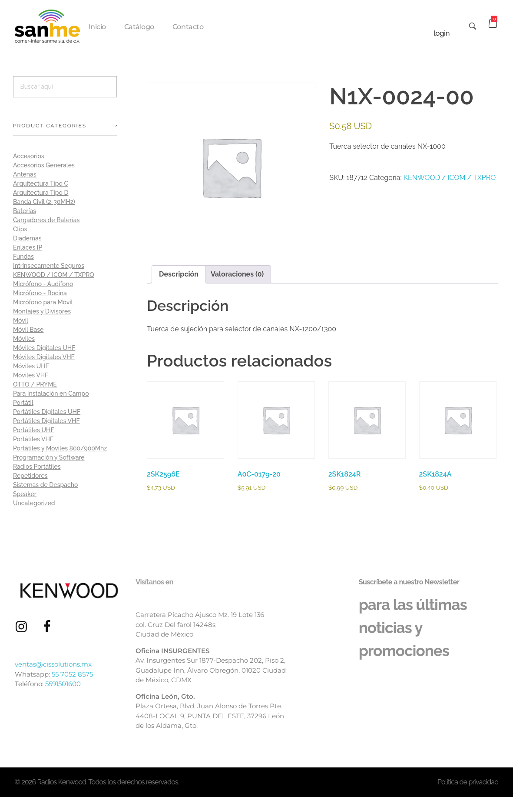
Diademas (27, 238)
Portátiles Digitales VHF (46, 420)
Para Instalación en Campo (51, 393)
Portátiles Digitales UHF (46, 411)
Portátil (23, 402)
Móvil (20, 320)
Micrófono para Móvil (43, 302)
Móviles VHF (30, 375)
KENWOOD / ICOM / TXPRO (450, 177)
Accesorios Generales (44, 165)
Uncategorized (34, 503)
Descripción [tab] (179, 274)
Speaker (24, 493)
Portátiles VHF (33, 439)
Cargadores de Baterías (46, 220)
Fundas (23, 256)
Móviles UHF (31, 366)
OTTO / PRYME (35, 384)
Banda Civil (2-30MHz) (44, 201)
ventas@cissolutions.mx (53, 664)
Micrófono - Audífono (43, 283)
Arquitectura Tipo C (40, 183)
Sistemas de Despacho (45, 484)
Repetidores (30, 475)
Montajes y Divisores (42, 311)
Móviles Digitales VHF (44, 356)
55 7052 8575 (72, 674)
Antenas (24, 174)
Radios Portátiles (37, 466)
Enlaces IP (27, 247)
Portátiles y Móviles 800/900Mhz (60, 448)
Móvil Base (28, 329)
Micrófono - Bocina (40, 293)
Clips (20, 229)
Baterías (24, 210)
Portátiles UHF (33, 430)
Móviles (24, 338)
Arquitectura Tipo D (40, 192)
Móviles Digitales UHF (44, 347)
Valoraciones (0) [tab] (237, 274)
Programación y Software (49, 457)
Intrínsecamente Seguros (48, 265)
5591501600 (63, 684)
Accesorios (28, 156)
